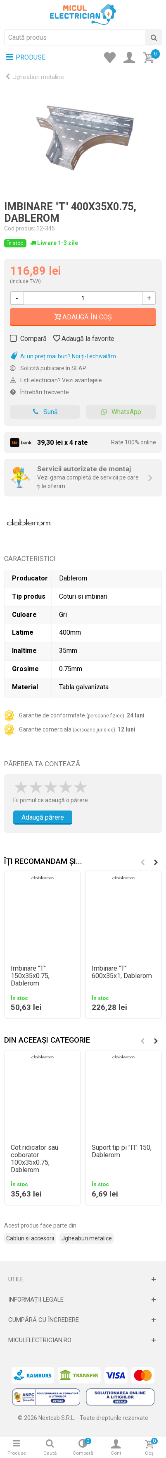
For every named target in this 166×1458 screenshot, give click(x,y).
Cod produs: (19, 228)
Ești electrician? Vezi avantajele (56, 380)
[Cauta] (153, 37)
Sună (45, 412)
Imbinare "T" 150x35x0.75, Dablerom (30, 976)
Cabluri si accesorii (30, 1238)
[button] (155, 862)
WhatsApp (121, 412)
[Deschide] (83, 1279)
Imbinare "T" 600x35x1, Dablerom (122, 972)
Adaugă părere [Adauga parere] (42, 817)
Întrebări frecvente (39, 392)
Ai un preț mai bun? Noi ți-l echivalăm (63, 356)
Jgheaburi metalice (38, 77)
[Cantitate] (83, 298)
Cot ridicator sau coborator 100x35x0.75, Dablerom (34, 1159)
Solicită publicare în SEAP (48, 368)
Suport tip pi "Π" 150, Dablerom (122, 1151)
